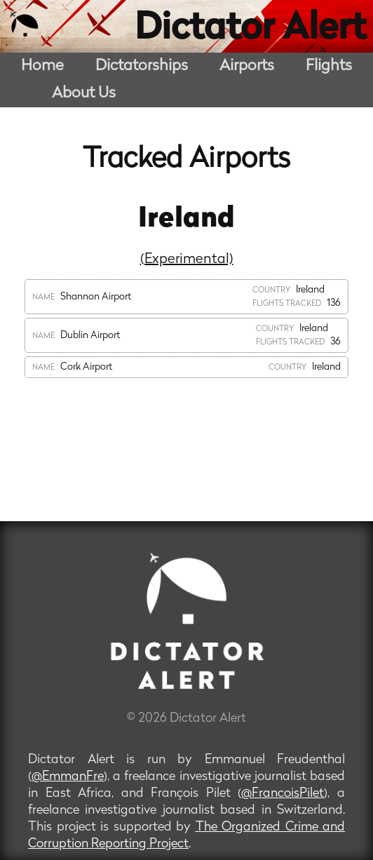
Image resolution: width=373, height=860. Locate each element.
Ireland (186, 220)
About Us (84, 94)
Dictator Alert (250, 29)
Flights (329, 66)
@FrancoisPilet (282, 793)
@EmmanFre (68, 777)
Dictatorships (141, 66)
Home (42, 66)
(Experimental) (186, 260)
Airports (246, 66)
